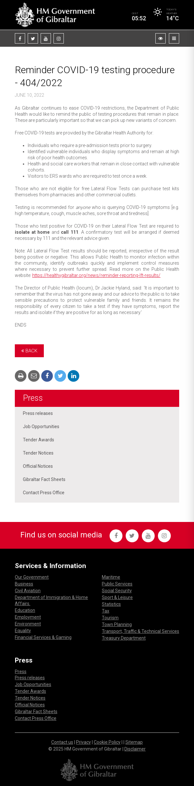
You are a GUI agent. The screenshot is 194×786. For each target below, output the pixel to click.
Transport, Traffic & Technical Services (140, 631)
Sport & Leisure (117, 597)
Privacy (83, 742)
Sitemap (134, 742)
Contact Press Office (43, 492)
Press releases (38, 413)
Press (33, 398)
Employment (28, 617)
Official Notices (38, 466)
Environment (28, 623)
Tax (105, 611)
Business (24, 583)
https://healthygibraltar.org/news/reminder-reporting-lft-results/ (96, 275)
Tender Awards (38, 439)
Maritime (111, 577)
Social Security (117, 590)
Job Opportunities (41, 426)
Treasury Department (124, 638)
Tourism (110, 617)
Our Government (32, 577)
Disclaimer (135, 749)
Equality (23, 630)
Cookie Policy (107, 742)
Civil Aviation (28, 590)
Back (29, 351)
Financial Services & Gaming (43, 637)
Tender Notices (38, 453)
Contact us (62, 742)
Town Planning (117, 624)
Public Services (117, 583)
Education (25, 610)
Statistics (111, 604)
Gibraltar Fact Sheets (44, 479)
